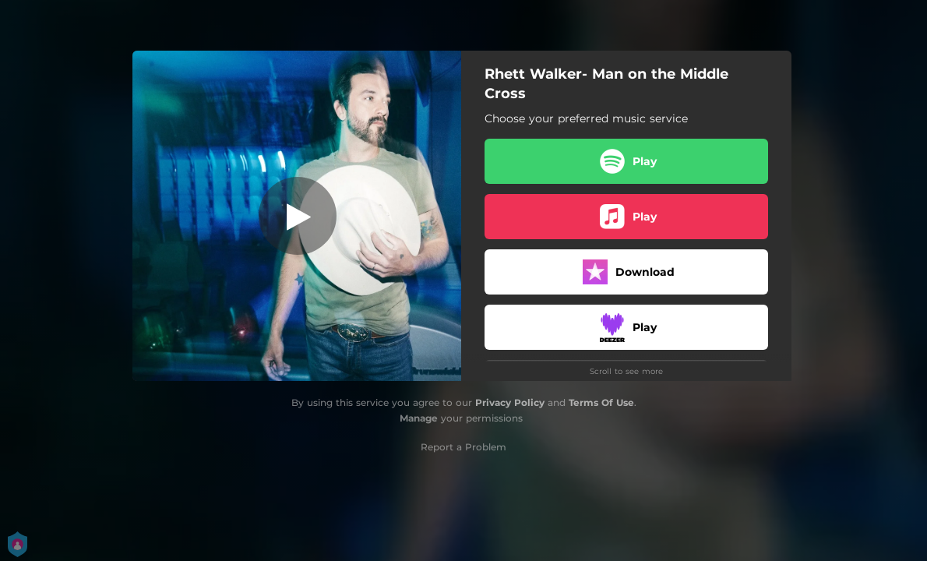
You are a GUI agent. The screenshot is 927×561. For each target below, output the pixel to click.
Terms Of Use (601, 402)
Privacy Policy (510, 402)
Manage (419, 418)
